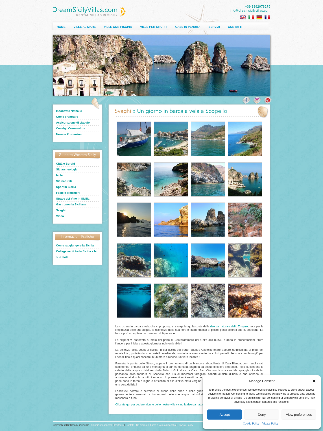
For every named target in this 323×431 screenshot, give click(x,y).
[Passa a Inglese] (243, 17)
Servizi (214, 26)
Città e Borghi (65, 163)
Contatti (235, 26)
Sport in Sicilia (66, 187)
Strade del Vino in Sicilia (72, 198)
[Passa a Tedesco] (259, 17)
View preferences (299, 414)
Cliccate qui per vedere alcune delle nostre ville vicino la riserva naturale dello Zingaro (170, 404)
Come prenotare (67, 116)
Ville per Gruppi (153, 26)
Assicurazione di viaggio (73, 122)
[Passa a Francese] (267, 17)
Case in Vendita (187, 26)
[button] (314, 381)
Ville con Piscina (118, 26)
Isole (59, 175)
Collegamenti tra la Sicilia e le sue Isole (76, 254)
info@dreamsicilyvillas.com (250, 10)
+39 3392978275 (257, 6)
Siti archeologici (67, 169)
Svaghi (60, 210)
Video (60, 216)
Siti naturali (64, 181)
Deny (262, 414)
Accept (225, 414)
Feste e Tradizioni (68, 192)
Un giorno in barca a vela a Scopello (156, 425)
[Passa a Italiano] (251, 17)
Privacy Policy (270, 423)
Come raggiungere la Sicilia (75, 245)
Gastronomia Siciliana (71, 204)
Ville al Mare (85, 26)
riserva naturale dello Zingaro (229, 326)
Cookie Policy (251, 423)
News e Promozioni (69, 134)
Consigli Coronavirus (70, 128)
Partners (119, 425)
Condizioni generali (101, 425)
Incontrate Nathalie (69, 111)
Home (61, 26)
